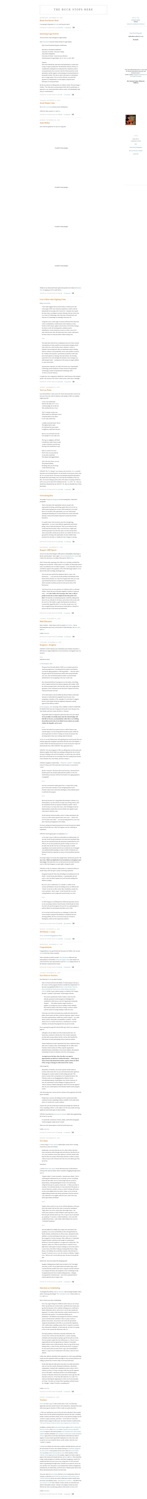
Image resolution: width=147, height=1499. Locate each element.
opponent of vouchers (66, 1480)
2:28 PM (60, 1281)
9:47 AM (60, 613)
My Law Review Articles (135, 150)
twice (66, 625)
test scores (62, 1453)
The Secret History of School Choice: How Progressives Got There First (59, 1423)
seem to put (56, 1429)
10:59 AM (60, 636)
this (49, 979)
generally (54, 1455)
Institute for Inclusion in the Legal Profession (138, 75)
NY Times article (52, 1144)
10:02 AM (60, 541)
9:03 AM (60, 1391)
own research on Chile (46, 1482)
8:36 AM (60, 114)
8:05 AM (60, 1132)
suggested (51, 1403)
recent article (45, 42)
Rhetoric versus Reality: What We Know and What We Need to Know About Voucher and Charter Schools (59, 989)
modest (51, 1453)
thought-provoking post (52, 499)
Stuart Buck (135, 20)
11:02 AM (60, 489)
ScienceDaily (46, 303)
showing (42, 1453)
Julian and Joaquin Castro (62, 959)
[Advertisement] (136, 168)
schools (42, 1431)
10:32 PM (60, 27)
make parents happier (60, 1427)
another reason (46, 107)
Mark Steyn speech (50, 1168)
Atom (141, 36)
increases (55, 1453)
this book (56, 24)
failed (64, 1474)
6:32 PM (60, 967)
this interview (60, 1291)
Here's (73, 471)
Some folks (43, 1403)
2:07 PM (60, 94)
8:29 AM (60, 923)
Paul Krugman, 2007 (46, 663)
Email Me (135, 154)
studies (77, 1450)
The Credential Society (63, 1294)
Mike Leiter (66, 961)
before (70, 625)
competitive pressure (67, 1429)
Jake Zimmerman (64, 957)
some (52, 1474)
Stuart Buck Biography (136, 33)
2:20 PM (60, 293)
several (73, 1450)
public (77, 1429)
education (46, 633)
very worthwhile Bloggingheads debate (51, 935)
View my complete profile (136, 24)
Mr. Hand (55, 403)
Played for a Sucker (66, 763)
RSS (136, 144)
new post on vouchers (60, 1114)
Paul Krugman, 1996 (46, 707)
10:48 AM (60, 939)
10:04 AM (60, 381)
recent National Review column (70, 556)
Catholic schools (44, 1455)
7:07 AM (60, 1494)
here (54, 111)
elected (42, 953)
